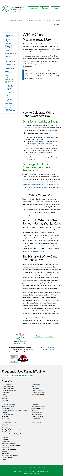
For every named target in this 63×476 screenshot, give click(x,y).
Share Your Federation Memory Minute (10, 87)
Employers (5, 400)
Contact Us (5, 459)
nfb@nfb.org (49, 350)
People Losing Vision (8, 388)
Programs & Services (8, 404)
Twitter (42, 157)
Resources (35, 404)
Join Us (55, 8)
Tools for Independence (9, 40)
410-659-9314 (49, 348)
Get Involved (36, 384)
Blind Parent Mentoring (8, 104)
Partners (4, 451)
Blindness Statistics (37, 412)
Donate (45, 8)
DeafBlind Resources (37, 416)
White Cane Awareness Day (10, 93)
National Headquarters (8, 443)
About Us (5, 437)
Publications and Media (38, 406)
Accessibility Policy (30, 468)
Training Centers (6, 447)
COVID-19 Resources (38, 424)
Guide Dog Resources (38, 418)
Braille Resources (36, 414)
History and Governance (9, 449)
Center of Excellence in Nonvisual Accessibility (8, 46)
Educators (5, 398)
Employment (9, 59)
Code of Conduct (44, 468)
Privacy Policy (18, 468)
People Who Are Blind (8, 386)
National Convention (37, 390)
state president (48, 137)
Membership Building (38, 394)
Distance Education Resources (40, 420)
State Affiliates (6, 441)
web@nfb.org (53, 150)
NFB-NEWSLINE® (10, 53)
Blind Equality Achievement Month (9, 81)
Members (33, 8)
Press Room (5, 453)
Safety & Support (10, 61)
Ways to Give (35, 388)
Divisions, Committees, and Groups (12, 445)
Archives (34, 410)
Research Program (7, 76)
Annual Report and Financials (10, 455)
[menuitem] (16, 20)
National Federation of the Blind (31, 471)
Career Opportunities (8, 457)
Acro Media (36, 473)
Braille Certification (8, 72)
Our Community (7, 384)
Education (8, 56)
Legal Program (9, 68)
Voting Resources (36, 422)
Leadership (5, 439)
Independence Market (9, 35)
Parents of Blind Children (9, 390)
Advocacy (8, 50)
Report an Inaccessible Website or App (18, 376)
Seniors (4, 394)
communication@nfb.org (37, 146)
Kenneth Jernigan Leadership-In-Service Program (10, 109)
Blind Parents (6, 392)
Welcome (56, 3)
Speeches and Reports (38, 408)
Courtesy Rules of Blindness (10, 99)
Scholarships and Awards (10, 65)
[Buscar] (59, 12)
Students (4, 396)
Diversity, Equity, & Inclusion (39, 392)
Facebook (33, 157)
